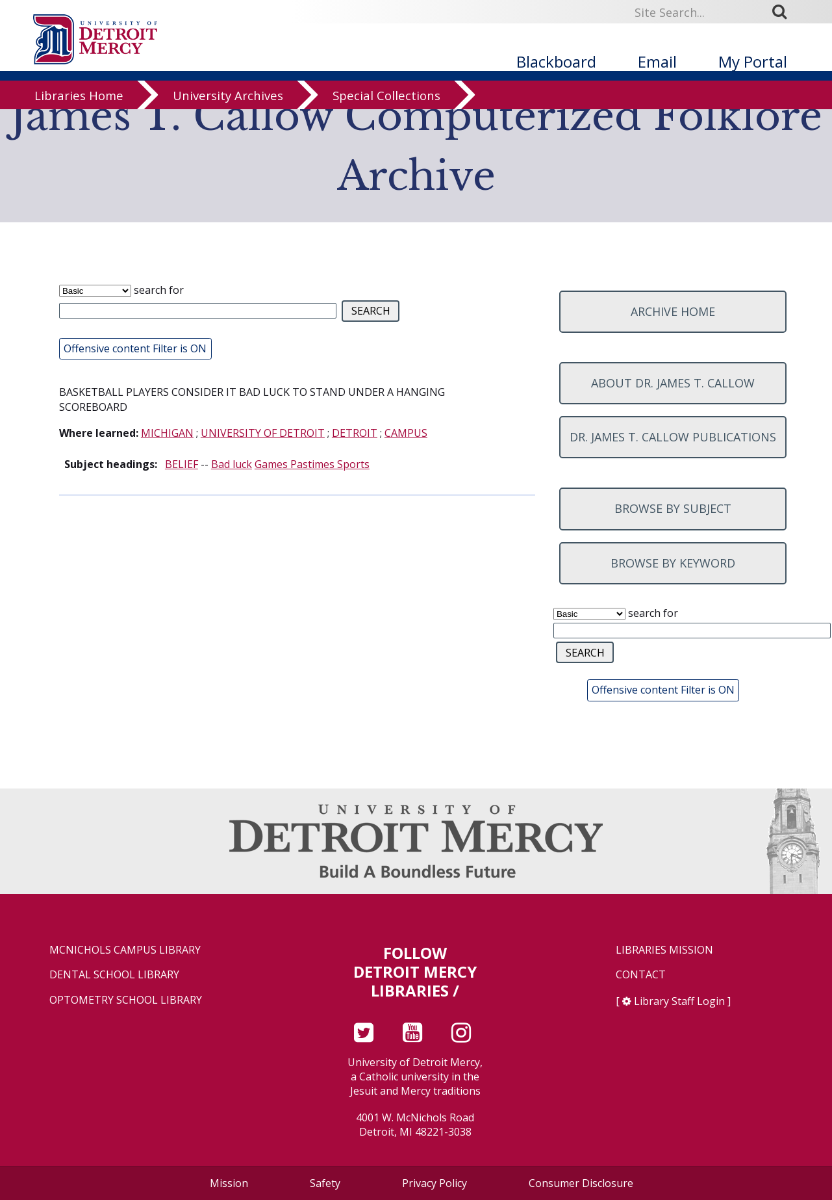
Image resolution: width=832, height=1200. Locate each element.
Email (657, 61)
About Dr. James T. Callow (673, 383)
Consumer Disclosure (581, 1183)
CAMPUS (405, 433)
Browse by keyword (673, 563)
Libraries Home (78, 125)
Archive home (673, 311)
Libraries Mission (664, 950)
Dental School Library (114, 975)
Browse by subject (672, 508)
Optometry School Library (125, 1000)
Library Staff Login (679, 1001)
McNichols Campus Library (125, 950)
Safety (325, 1183)
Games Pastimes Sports (312, 464)
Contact (641, 975)
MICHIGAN (167, 433)
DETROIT (354, 433)
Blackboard (556, 61)
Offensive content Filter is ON (135, 348)
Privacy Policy (434, 1183)
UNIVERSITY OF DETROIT (263, 433)
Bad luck (231, 464)
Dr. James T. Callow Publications (673, 437)
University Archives (228, 125)
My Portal (752, 61)
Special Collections (386, 125)
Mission (229, 1183)
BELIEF (181, 464)
